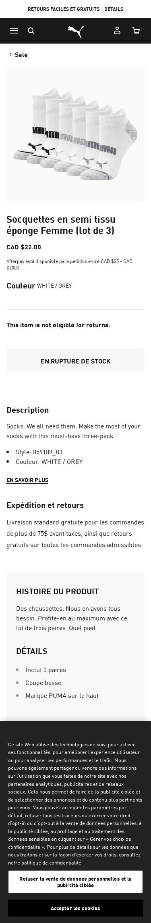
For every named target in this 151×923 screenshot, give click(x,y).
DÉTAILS (113, 9)
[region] (75, 822)
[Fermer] (141, 732)
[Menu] (13, 31)
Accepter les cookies (76, 908)
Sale (18, 54)
